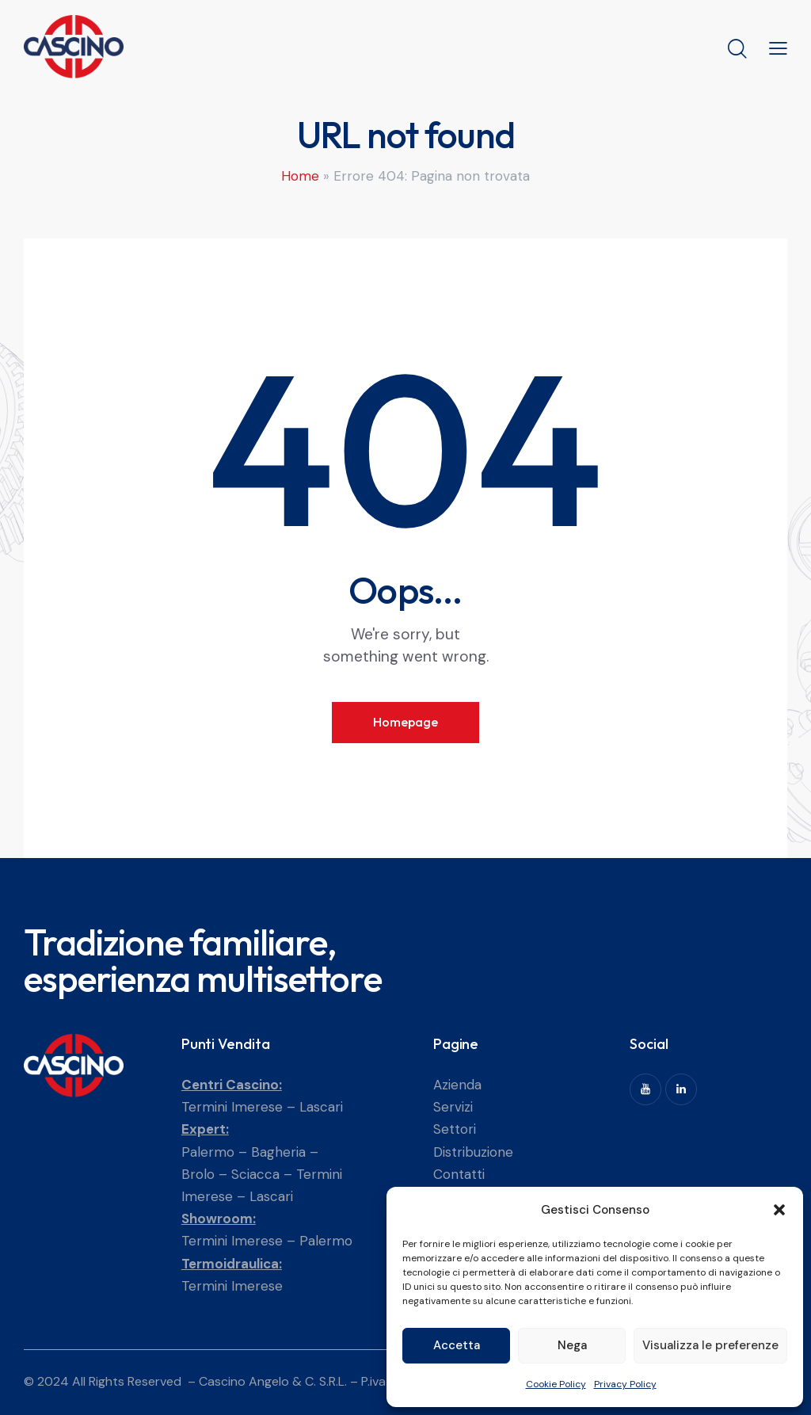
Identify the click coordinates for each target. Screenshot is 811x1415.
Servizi (453, 1107)
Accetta (456, 1345)
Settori (454, 1129)
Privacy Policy (625, 1384)
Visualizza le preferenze (710, 1345)
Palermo (207, 1152)
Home (300, 176)
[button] (779, 1210)
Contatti (459, 1174)
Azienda (457, 1084)
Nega (572, 1345)
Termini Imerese (232, 1107)
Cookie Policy (556, 1384)
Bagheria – (284, 1152)
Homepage (405, 722)
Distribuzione (473, 1152)
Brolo (198, 1174)
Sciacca (255, 1174)
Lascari (321, 1107)
